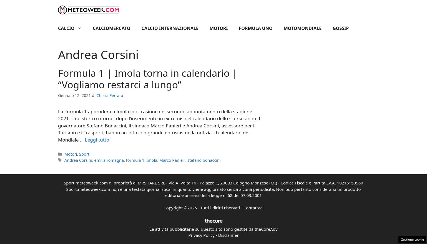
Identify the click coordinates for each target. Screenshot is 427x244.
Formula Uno (256, 28)
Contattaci (253, 207)
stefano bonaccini (204, 160)
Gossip (341, 28)
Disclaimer (228, 235)
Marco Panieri (172, 160)
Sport (84, 154)
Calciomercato (111, 28)
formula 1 (135, 160)
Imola (151, 160)
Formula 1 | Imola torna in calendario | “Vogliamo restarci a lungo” (147, 78)
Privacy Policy (201, 235)
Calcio (72, 28)
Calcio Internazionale (170, 28)
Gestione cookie (412, 239)
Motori (219, 28)
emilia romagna (109, 160)
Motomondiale (303, 28)
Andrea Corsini (78, 160)
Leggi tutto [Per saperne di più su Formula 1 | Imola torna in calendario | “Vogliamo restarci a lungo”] (97, 140)
